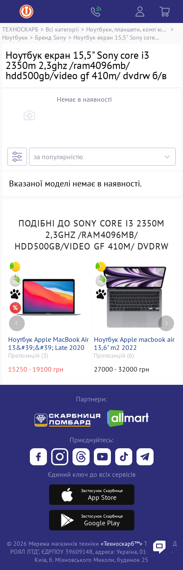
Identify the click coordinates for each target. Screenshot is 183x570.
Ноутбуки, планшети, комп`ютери (127, 29)
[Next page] (166, 323)
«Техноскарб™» (121, 543)
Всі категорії (62, 29)
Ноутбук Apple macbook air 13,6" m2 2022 (134, 343)
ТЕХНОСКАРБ (20, 29)
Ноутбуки (15, 37)
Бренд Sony (50, 37)
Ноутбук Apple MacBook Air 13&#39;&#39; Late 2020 (48, 343)
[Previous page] (17, 323)
